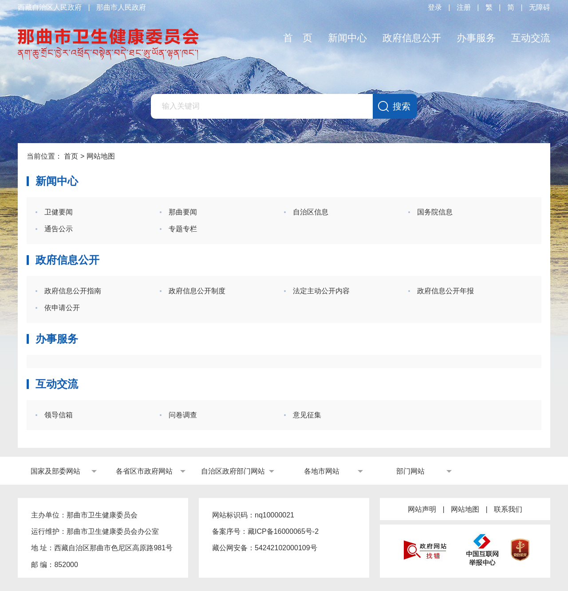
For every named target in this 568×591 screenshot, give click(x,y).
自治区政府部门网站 (233, 471)
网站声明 (422, 509)
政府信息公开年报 (445, 291)
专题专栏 (183, 229)
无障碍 (539, 7)
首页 (71, 156)
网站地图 (465, 509)
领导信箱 (58, 415)
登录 (435, 7)
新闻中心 (347, 37)
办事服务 (476, 37)
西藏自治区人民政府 (50, 7)
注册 (464, 7)
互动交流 (530, 37)
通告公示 (58, 229)
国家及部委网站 (55, 471)
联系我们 (508, 509)
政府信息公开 (412, 37)
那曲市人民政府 (121, 7)
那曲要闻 (183, 212)
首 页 (297, 37)
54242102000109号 (286, 548)
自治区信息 (310, 212)
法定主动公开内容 (321, 291)
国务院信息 (435, 212)
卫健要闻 (58, 212)
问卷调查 (183, 415)
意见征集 (307, 415)
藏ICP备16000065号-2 (283, 531)
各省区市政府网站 (144, 471)
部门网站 (410, 471)
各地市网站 (321, 471)
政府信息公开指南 (72, 291)
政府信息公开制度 (197, 291)
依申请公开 (62, 307)
